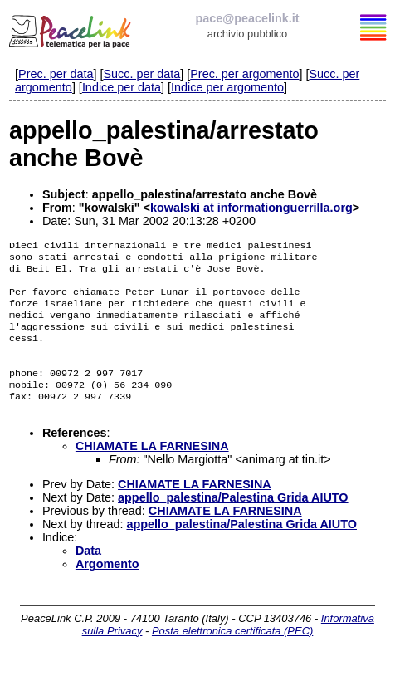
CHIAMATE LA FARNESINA (152, 471)
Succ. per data (141, 74)
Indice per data (121, 87)
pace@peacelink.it (247, 18)
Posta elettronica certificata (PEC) (232, 655)
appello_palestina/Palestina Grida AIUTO (233, 522)
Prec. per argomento (244, 74)
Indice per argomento (227, 87)
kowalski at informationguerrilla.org (251, 207)
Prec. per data (55, 74)
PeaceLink (71, 29)
